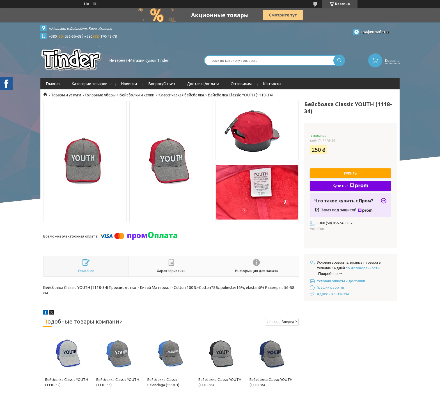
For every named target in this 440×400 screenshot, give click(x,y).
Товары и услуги (66, 95)
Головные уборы (100, 95)
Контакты (272, 84)
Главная (53, 84)
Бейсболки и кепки (137, 95)
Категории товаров (89, 84)
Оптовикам (241, 84)
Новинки (129, 84)
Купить (350, 173)
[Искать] (339, 60)
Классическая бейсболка (181, 95)
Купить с (350, 185)
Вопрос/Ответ (161, 84)
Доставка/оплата (203, 84)
